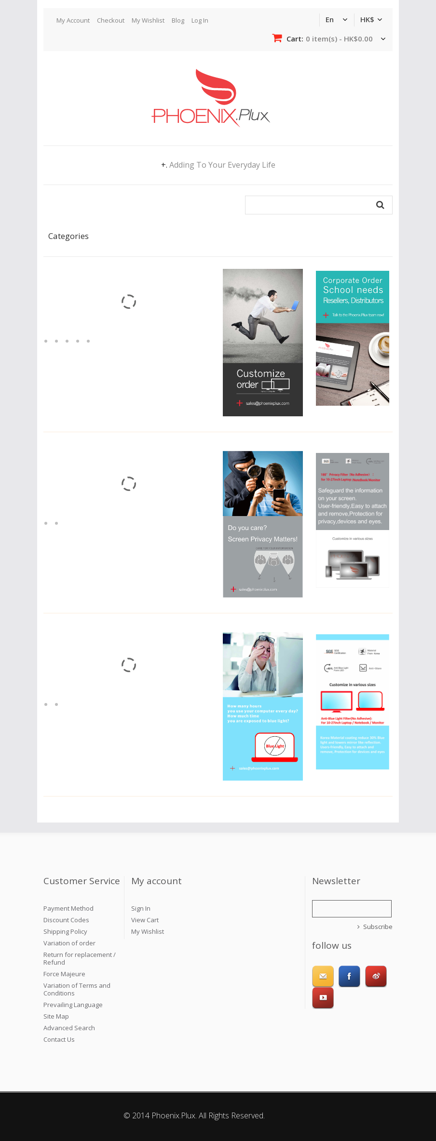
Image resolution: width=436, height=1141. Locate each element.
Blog (178, 20)
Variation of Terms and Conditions (76, 989)
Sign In (140, 908)
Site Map (56, 1016)
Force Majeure (64, 974)
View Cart (145, 920)
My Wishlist (148, 20)
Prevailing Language (73, 1004)
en (330, 19)
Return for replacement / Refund (79, 958)
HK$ (367, 19)
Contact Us (59, 1039)
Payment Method (68, 908)
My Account (73, 20)
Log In (199, 20)
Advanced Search (69, 1028)
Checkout (110, 20)
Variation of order (69, 943)
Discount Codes (66, 920)
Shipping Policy (65, 931)
